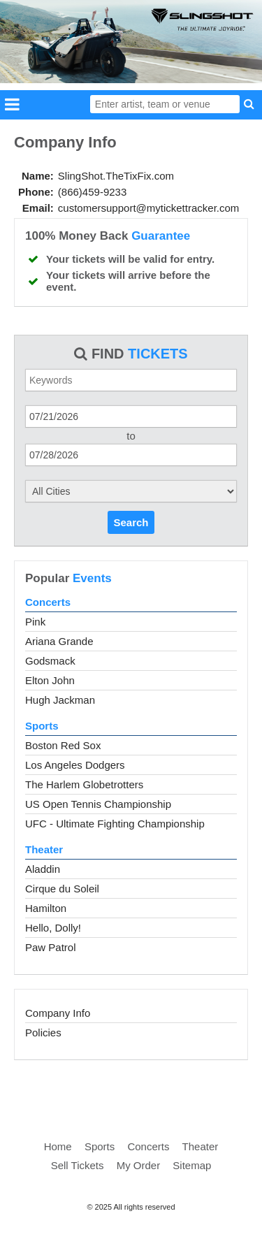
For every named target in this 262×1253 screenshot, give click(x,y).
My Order (139, 1165)
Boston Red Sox (63, 745)
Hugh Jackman (60, 700)
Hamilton (45, 908)
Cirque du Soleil (62, 889)
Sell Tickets (77, 1165)
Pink (35, 622)
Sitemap (192, 1165)
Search (130, 522)
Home (58, 1146)
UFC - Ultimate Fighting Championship (115, 824)
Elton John (50, 680)
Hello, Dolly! (53, 928)
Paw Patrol (50, 947)
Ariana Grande (59, 641)
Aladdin (42, 869)
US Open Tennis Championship (98, 804)
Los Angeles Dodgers (75, 765)
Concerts (48, 602)
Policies (43, 1032)
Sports (42, 726)
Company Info (57, 1013)
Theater (44, 849)
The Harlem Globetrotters (84, 784)
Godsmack (50, 661)
